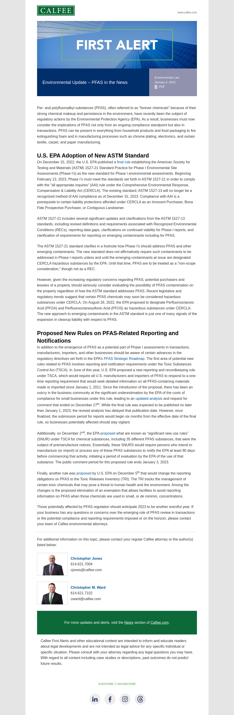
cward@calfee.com (86, 599)
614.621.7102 (81, 593)
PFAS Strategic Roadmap (124, 359)
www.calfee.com (187, 12)
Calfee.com (159, 622)
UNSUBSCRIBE (126, 684)
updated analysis (149, 398)
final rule (123, 162)
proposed (107, 433)
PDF (160, 86)
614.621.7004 (81, 564)
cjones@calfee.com (86, 570)
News (128, 622)
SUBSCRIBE (105, 684)
